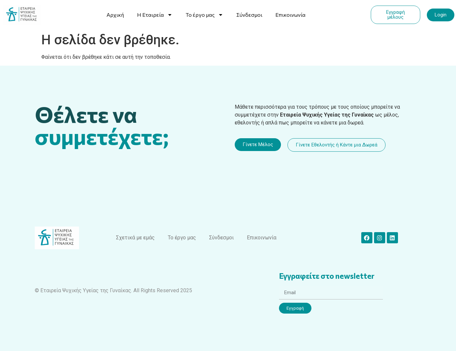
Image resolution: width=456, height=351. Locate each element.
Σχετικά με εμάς (135, 237)
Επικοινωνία (290, 14)
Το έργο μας (204, 15)
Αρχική (115, 14)
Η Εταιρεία (154, 15)
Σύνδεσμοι (249, 14)
